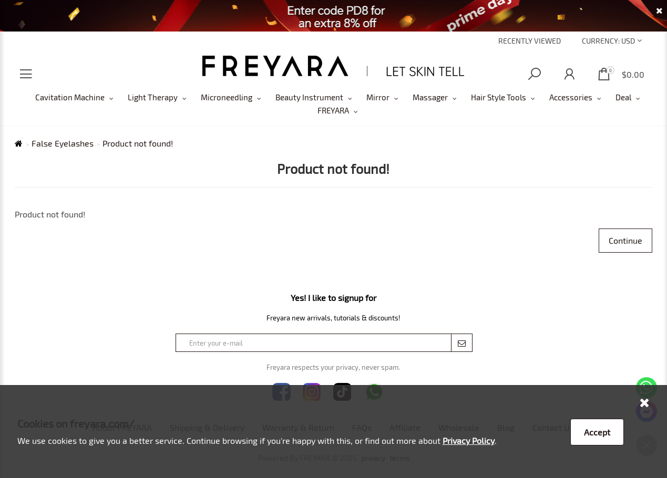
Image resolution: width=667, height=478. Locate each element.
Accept (597, 432)
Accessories (570, 97)
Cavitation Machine (70, 97)
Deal (623, 97)
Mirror (377, 97)
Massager (430, 97)
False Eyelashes (63, 143)
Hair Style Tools (498, 97)
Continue (625, 240)
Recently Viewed (529, 40)
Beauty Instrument (309, 97)
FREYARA (333, 110)
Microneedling (226, 97)
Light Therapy (153, 97)
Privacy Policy (469, 440)
